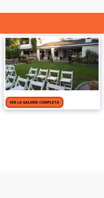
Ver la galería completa (34, 102)
